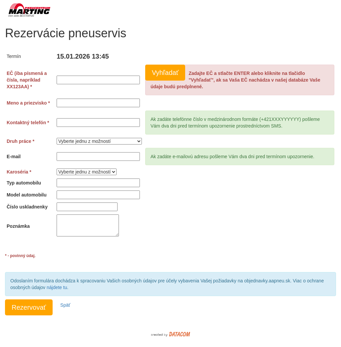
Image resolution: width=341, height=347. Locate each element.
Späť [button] (65, 305)
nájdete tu (57, 287)
